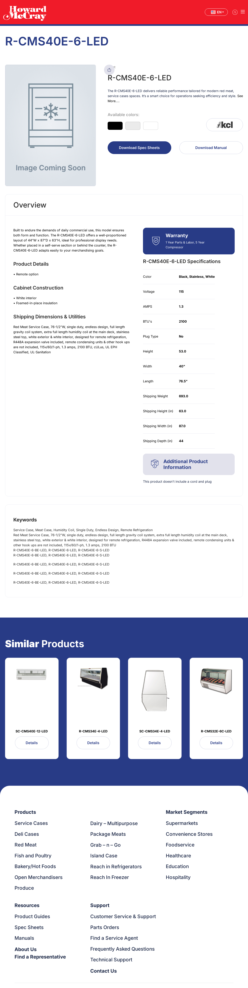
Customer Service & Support (123, 916)
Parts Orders (104, 927)
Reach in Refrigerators (116, 866)
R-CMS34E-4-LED (93, 731)
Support (99, 905)
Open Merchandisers (39, 877)
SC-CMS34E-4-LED (154, 731)
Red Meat (26, 845)
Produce (24, 888)
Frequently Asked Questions (122, 949)
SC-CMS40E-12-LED (32, 731)
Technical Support (111, 960)
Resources (27, 905)
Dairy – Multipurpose (114, 823)
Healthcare (178, 856)
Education (177, 866)
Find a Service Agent (114, 938)
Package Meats (108, 834)
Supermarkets (182, 823)
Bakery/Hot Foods (35, 866)
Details (32, 743)
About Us (26, 949)
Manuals (24, 938)
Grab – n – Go (105, 845)
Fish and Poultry (33, 856)
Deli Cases (27, 834)
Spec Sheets (29, 927)
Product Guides (32, 916)
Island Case (103, 856)
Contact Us (103, 971)
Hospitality (178, 877)
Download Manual (211, 148)
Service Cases (31, 823)
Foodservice (180, 845)
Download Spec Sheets (139, 148)
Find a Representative (40, 957)
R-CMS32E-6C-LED (216, 731)
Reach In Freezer (109, 877)
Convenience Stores (189, 834)
